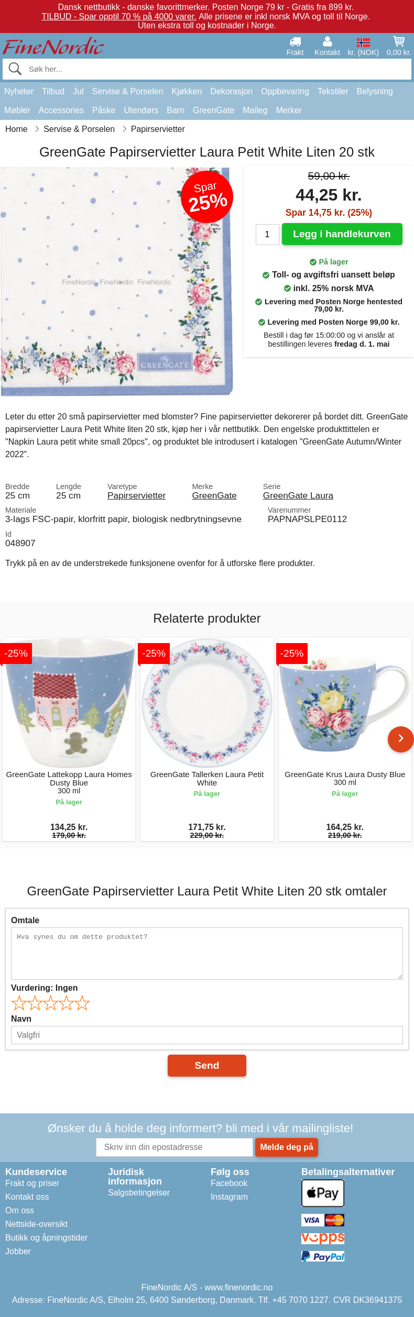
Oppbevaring (285, 91)
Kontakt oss (27, 1196)
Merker (289, 110)
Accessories (61, 110)
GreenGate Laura (298, 495)
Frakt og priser (32, 1183)
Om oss (19, 1210)
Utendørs (141, 110)
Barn (175, 110)
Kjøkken (187, 91)
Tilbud (53, 91)
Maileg (255, 110)
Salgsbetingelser (139, 1192)
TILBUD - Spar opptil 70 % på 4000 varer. (118, 16)
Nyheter (19, 91)
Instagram (229, 1196)
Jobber (18, 1251)
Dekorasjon (231, 91)
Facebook (229, 1183)
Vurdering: (44, 987)
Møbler (17, 110)
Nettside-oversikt (36, 1224)
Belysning (375, 91)
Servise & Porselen (127, 91)
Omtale (25, 920)
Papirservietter (136, 495)
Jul (78, 91)
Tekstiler (333, 91)
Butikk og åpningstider (46, 1237)
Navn (21, 1018)
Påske (103, 110)
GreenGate (213, 110)
